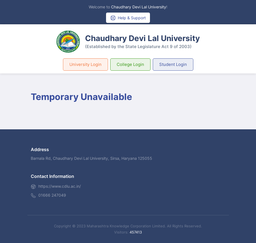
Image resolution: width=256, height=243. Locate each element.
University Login (85, 64)
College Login (130, 64)
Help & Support (127, 18)
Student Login (173, 64)
